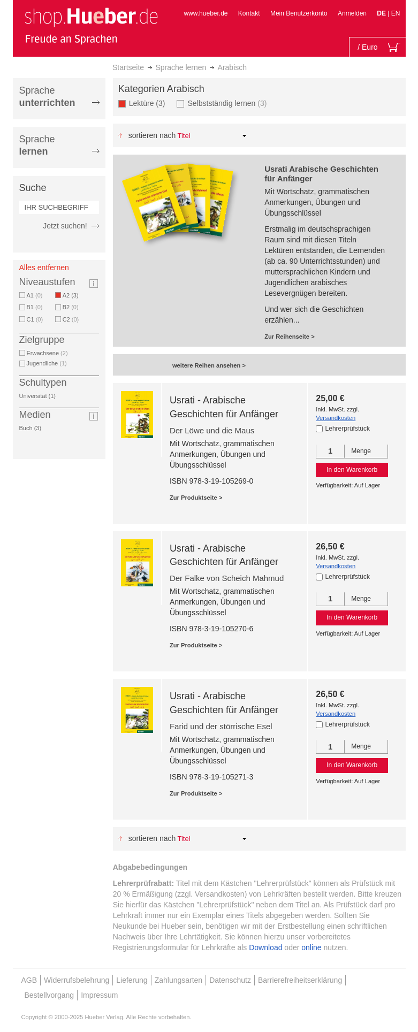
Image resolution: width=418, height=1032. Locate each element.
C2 (71, 319)
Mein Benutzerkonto (299, 13)
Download (265, 947)
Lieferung (131, 980)
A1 (35, 295)
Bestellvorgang (49, 995)
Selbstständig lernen (227, 103)
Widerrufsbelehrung (76, 980)
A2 (72, 295)
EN (395, 13)
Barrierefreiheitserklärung (300, 980)
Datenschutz (230, 980)
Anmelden (352, 13)
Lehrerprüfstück (347, 428)
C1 (35, 319)
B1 (35, 307)
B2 (71, 307)
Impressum (99, 995)
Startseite (128, 67)
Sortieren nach (152, 135)
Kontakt (249, 13)
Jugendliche (47, 363)
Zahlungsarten (179, 980)
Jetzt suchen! (65, 225)
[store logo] (91, 25)
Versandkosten (335, 418)
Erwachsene (47, 353)
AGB (29, 980)
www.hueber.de (205, 13)
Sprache (47, 96)
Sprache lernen (180, 67)
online (311, 947)
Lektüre (149, 103)
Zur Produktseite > (196, 497)
